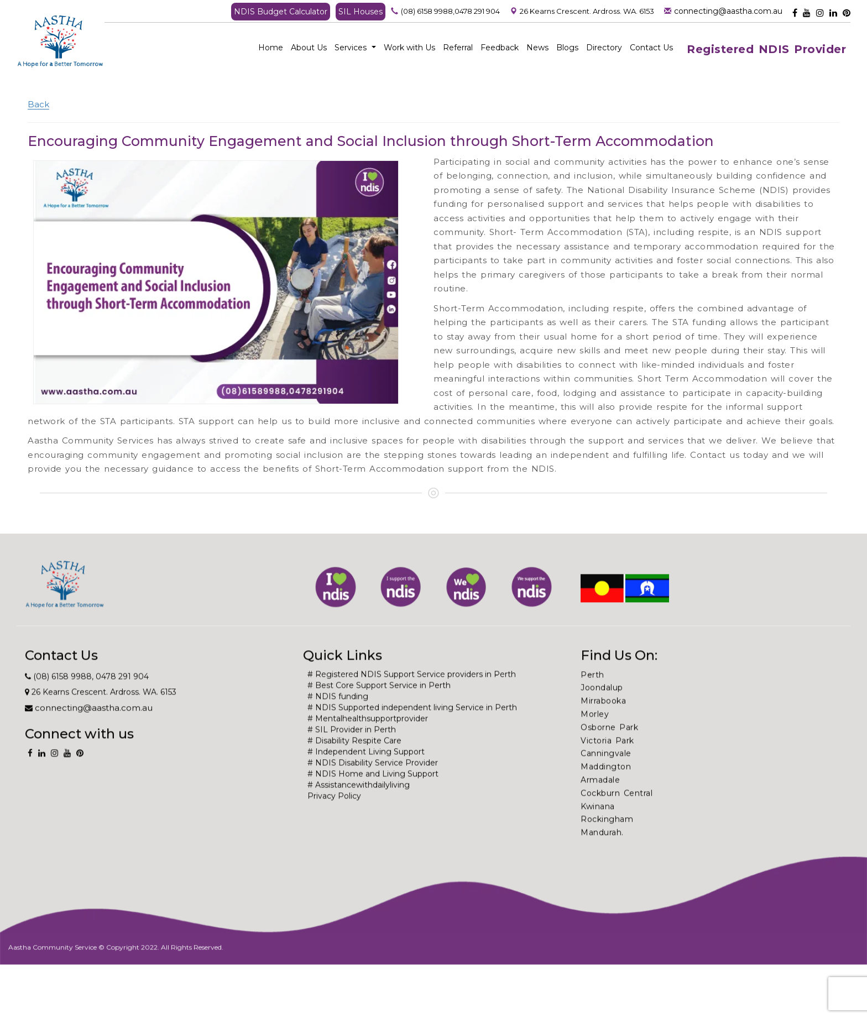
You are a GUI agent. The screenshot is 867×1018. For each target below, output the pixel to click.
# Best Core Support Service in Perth (379, 703)
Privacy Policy (334, 814)
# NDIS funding (337, 714)
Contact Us (651, 48)
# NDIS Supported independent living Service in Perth (412, 725)
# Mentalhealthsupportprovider (367, 737)
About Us (309, 48)
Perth (592, 693)
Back (38, 104)
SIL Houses (360, 12)
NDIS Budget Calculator (280, 12)
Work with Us (409, 48)
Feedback (499, 48)
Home (270, 48)
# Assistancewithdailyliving (358, 803)
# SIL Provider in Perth (351, 748)
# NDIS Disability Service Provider (372, 781)
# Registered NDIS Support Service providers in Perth (411, 692)
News (537, 48)
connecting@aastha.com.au (728, 11)
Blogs (567, 48)
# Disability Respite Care (354, 759)
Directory (604, 48)
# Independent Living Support (366, 770)
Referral (458, 48)
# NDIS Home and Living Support (372, 792)
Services (355, 48)
